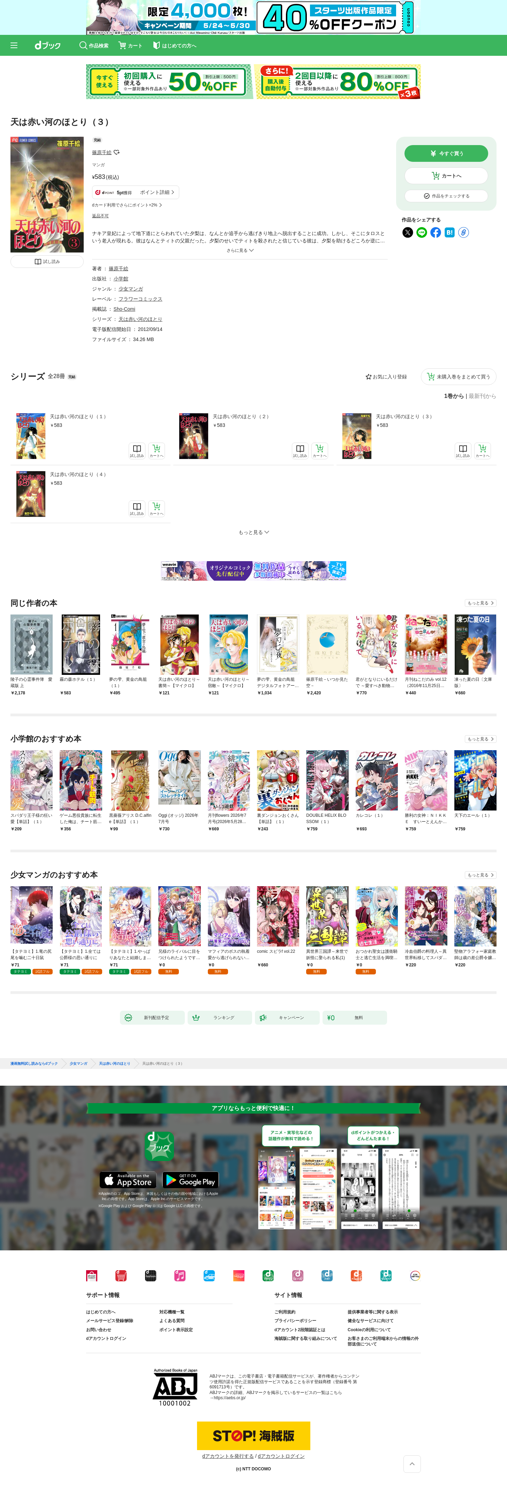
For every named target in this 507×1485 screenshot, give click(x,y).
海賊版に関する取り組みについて (305, 1338)
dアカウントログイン (106, 1338)
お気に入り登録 (390, 376)
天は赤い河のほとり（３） (405, 416)
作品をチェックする (451, 196)
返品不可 (100, 215)
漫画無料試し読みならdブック (34, 1063)
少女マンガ (131, 289)
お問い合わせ (98, 1329)
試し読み (51, 261)
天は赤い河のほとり (140, 319)
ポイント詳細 (154, 192)
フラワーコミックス (140, 299)
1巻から (454, 396)
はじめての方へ (100, 1312)
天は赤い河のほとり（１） (79, 416)
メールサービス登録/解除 (109, 1320)
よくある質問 (171, 1320)
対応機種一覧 (171, 1312)
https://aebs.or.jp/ (229, 1397)
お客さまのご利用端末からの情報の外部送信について (383, 1341)
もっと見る (478, 603)
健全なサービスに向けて (371, 1320)
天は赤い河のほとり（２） (242, 416)
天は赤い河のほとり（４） (79, 474)
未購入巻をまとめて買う (464, 376)
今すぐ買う (451, 153)
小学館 (121, 278)
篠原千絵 (102, 152)
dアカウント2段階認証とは (299, 1329)
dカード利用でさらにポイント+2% (124, 205)
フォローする (116, 152)
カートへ (451, 176)
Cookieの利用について (369, 1329)
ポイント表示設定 (176, 1329)
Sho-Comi (124, 309)
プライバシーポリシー (295, 1320)
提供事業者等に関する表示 (373, 1312)
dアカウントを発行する (228, 1456)
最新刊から (483, 396)
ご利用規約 (284, 1312)
